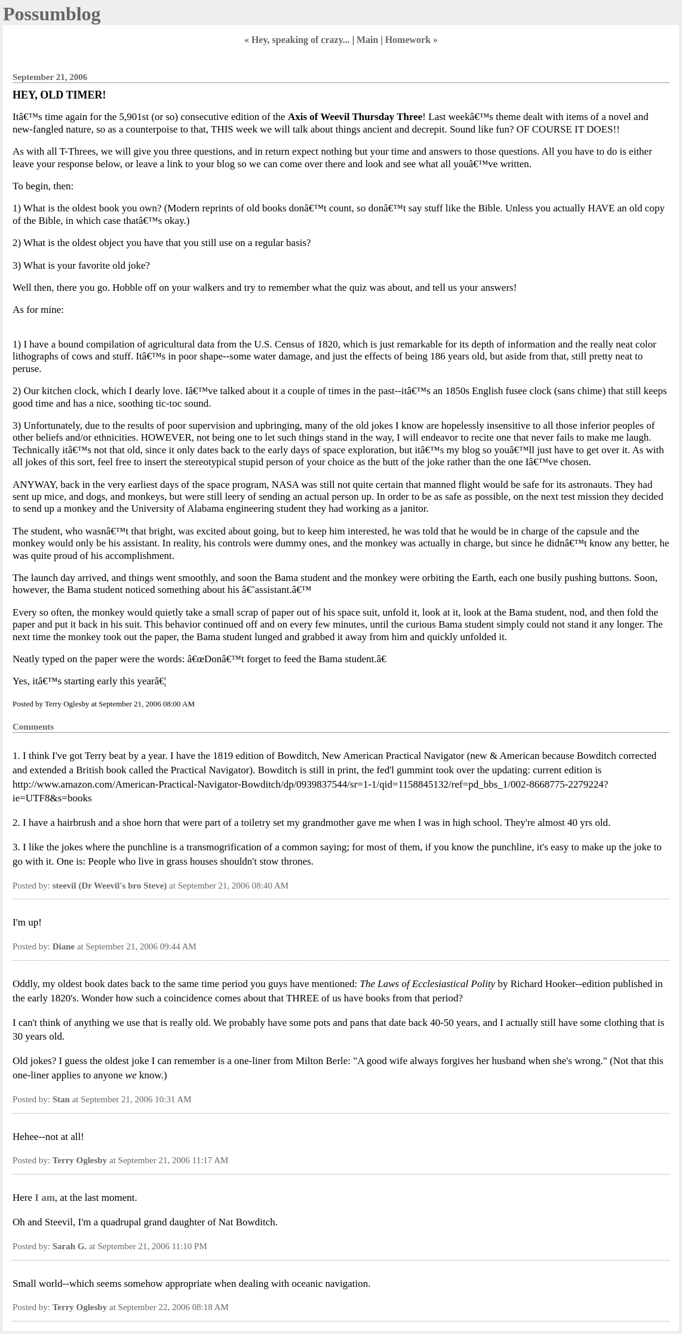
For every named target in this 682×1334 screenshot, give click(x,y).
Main (367, 40)
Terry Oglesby (80, 1160)
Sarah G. (70, 1246)
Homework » (411, 40)
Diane (64, 946)
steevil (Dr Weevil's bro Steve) (110, 885)
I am (45, 1197)
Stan (61, 1099)
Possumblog (52, 13)
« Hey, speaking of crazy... (297, 40)
